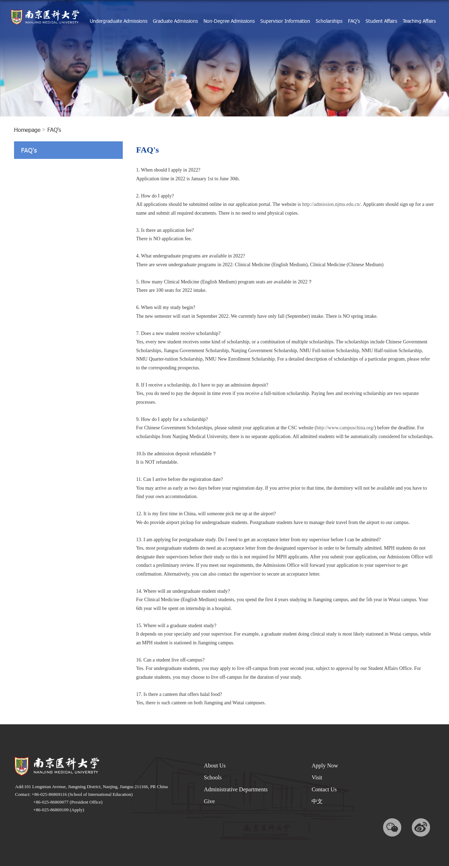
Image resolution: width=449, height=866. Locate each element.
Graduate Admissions (175, 21)
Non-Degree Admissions (229, 21)
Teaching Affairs (419, 21)
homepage (27, 129)
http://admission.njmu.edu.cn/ (331, 204)
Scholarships (329, 21)
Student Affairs (381, 21)
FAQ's (354, 21)
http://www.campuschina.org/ (345, 427)
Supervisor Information (285, 21)
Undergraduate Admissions (118, 21)
